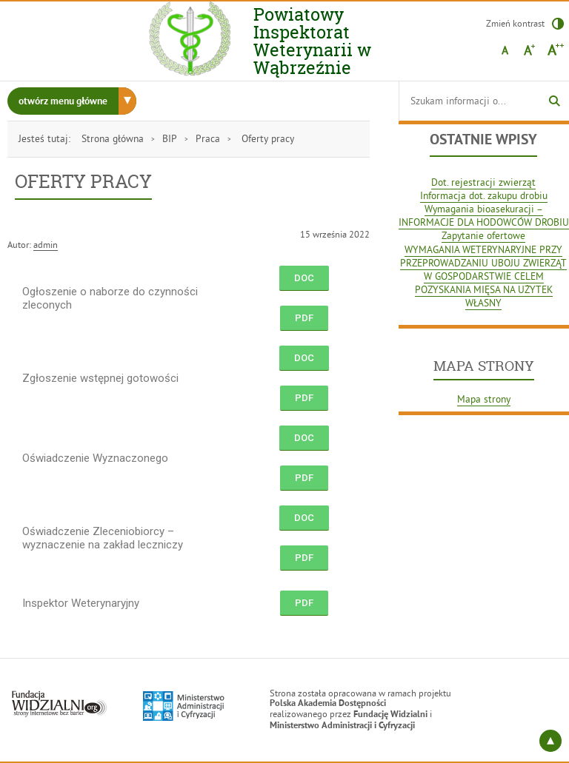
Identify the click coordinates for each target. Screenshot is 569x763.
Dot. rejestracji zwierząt (483, 182)
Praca (208, 138)
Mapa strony (483, 399)
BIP (169, 138)
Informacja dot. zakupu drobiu (484, 195)
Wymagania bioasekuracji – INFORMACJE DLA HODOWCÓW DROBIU (484, 216)
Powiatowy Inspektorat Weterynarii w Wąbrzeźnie (327, 41)
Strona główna (112, 138)
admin (45, 244)
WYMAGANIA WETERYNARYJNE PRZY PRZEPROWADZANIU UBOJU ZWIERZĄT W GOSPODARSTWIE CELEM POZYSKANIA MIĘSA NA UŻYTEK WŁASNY (483, 276)
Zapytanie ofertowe (483, 235)
